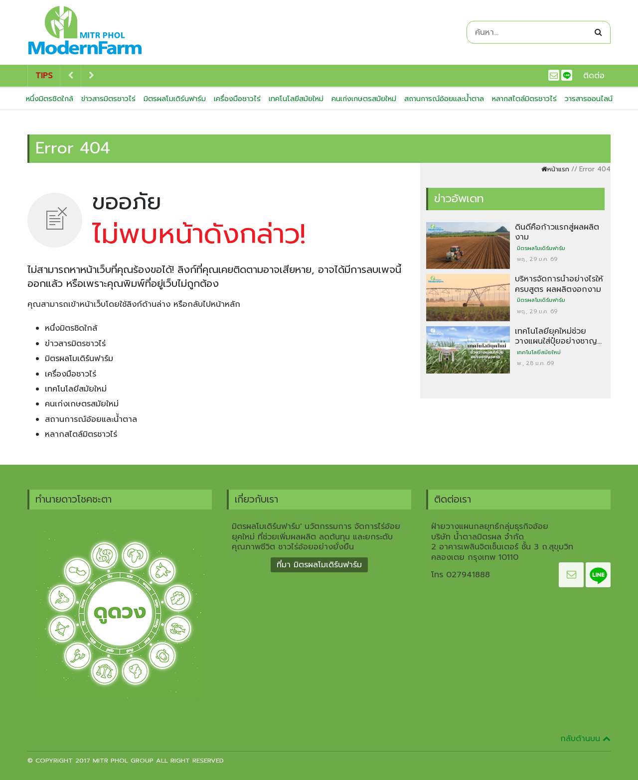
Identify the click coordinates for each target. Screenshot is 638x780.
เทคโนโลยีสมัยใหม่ (296, 98)
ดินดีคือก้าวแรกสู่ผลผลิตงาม (557, 232)
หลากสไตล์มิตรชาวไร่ (524, 98)
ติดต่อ (594, 76)
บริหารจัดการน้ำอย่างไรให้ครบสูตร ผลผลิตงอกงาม (559, 284)
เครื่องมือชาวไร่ (237, 98)
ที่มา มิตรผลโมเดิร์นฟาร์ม (319, 565)
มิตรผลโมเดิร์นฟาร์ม (175, 98)
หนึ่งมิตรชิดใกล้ (49, 98)
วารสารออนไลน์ (589, 98)
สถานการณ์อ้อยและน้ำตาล (444, 98)
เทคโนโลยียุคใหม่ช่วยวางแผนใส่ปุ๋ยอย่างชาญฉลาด (556, 341)
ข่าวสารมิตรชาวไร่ (108, 98)
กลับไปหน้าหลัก (213, 304)
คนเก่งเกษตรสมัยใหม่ (363, 98)
